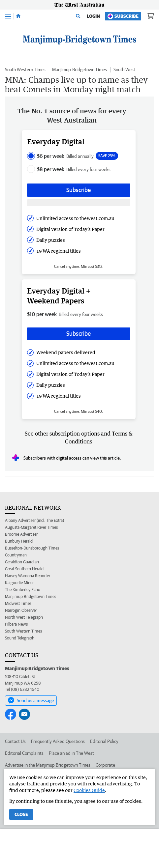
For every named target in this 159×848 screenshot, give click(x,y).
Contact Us (15, 741)
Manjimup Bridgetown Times (30, 596)
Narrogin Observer (21, 610)
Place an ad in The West (71, 753)
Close (21, 814)
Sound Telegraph (19, 638)
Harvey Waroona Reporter (27, 575)
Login (93, 16)
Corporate (105, 765)
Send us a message (31, 700)
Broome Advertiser (21, 534)
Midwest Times (18, 603)
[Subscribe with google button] (78, 202)
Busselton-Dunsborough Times (32, 548)
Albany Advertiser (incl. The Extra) (34, 520)
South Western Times (25, 69)
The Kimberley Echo (22, 589)
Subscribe (123, 16)
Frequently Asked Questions (58, 741)
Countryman (16, 554)
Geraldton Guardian (22, 561)
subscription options (74, 433)
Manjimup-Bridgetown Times (79, 69)
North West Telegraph (24, 617)
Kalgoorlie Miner (19, 582)
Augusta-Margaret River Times (31, 527)
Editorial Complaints (24, 753)
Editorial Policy (104, 741)
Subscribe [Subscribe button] (78, 189)
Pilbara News (16, 624)
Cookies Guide (89, 790)
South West (124, 69)
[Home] (18, 16)
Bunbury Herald (19, 541)
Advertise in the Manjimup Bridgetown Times (47, 765)
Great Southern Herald (24, 568)
